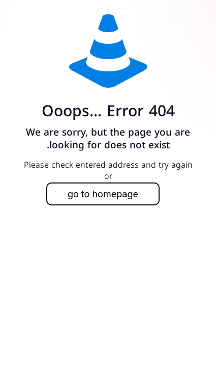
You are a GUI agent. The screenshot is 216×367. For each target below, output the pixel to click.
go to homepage (103, 194)
